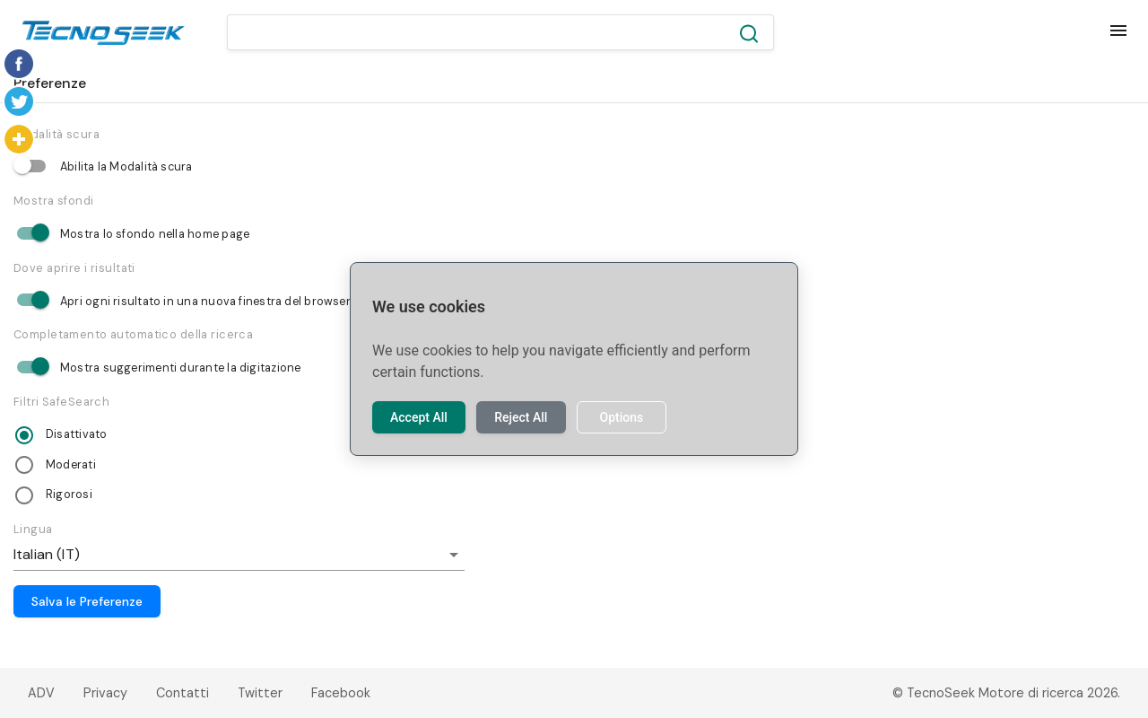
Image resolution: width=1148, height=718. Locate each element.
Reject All (520, 417)
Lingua (33, 529)
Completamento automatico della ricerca (133, 334)
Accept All (419, 417)
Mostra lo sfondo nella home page (154, 234)
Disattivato (76, 434)
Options (621, 417)
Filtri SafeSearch (61, 401)
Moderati (71, 465)
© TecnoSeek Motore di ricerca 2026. (1006, 693)
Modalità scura (56, 134)
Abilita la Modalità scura (126, 167)
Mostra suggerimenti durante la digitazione (180, 368)
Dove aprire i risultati (74, 268)
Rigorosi (69, 494)
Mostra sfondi (53, 200)
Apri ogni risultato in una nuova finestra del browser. (206, 301)
